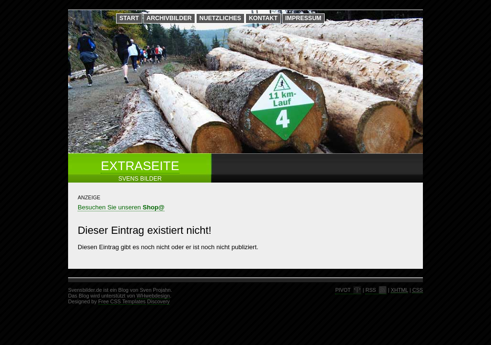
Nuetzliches (220, 18)
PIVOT (343, 290)
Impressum (303, 18)
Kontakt (263, 18)
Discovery (158, 301)
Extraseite (140, 166)
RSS (370, 290)
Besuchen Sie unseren (121, 207)
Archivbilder (169, 18)
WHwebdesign (153, 296)
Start (129, 18)
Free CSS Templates (122, 301)
